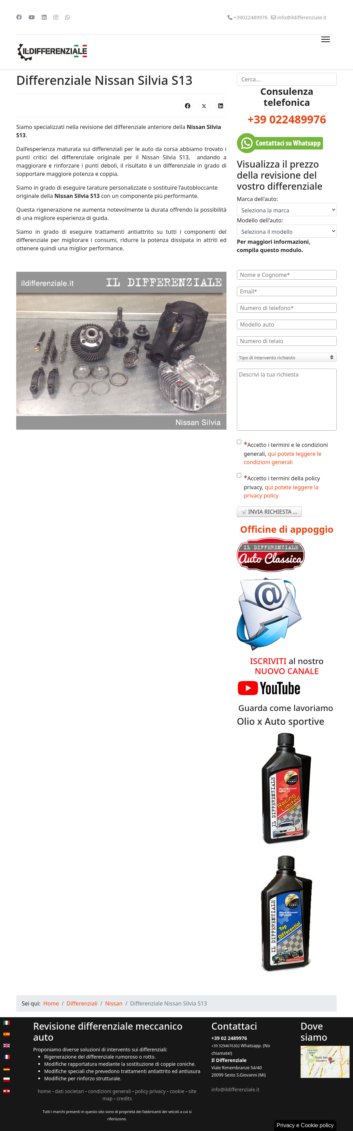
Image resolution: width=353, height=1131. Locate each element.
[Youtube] (32, 17)
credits (124, 1098)
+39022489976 (250, 17)
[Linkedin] (44, 17)
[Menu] (324, 52)
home (44, 1091)
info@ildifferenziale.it (301, 17)
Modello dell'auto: (260, 220)
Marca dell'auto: (257, 199)
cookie (177, 1091)
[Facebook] (19, 17)
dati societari (69, 1091)
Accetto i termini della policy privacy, (278, 486)
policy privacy (150, 1091)
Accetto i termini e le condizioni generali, (282, 453)
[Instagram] (55, 17)
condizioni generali (109, 1091)
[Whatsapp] (67, 17)
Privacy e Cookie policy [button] (305, 1125)
